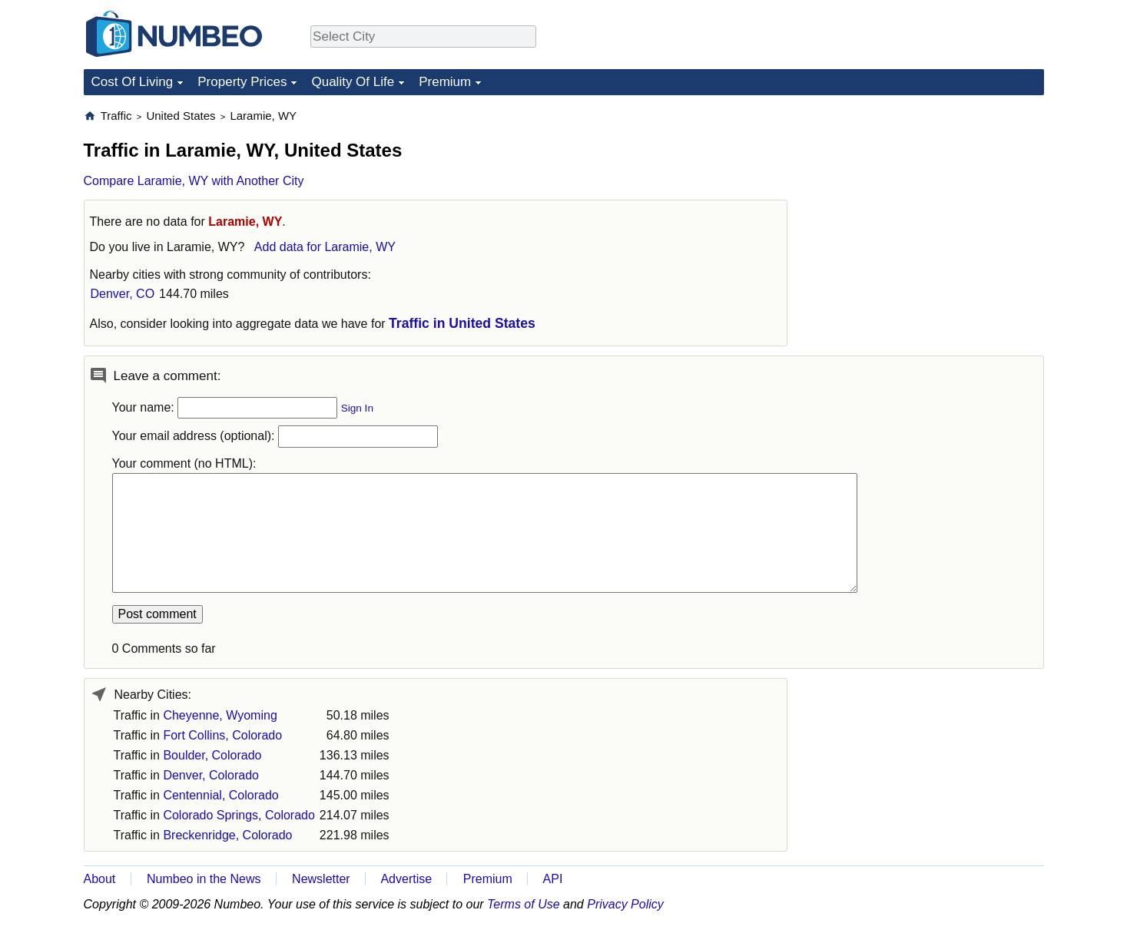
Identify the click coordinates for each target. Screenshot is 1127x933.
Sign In (357, 408)
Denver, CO (123, 293)
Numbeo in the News (204, 878)
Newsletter (321, 878)
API (553, 878)
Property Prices (242, 81)
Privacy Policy (625, 904)
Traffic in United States (462, 323)
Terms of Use (523, 904)
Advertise (406, 878)
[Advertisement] (929, 204)
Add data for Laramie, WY (325, 246)
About (100, 878)
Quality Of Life (352, 81)
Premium (445, 81)
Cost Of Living (132, 81)
